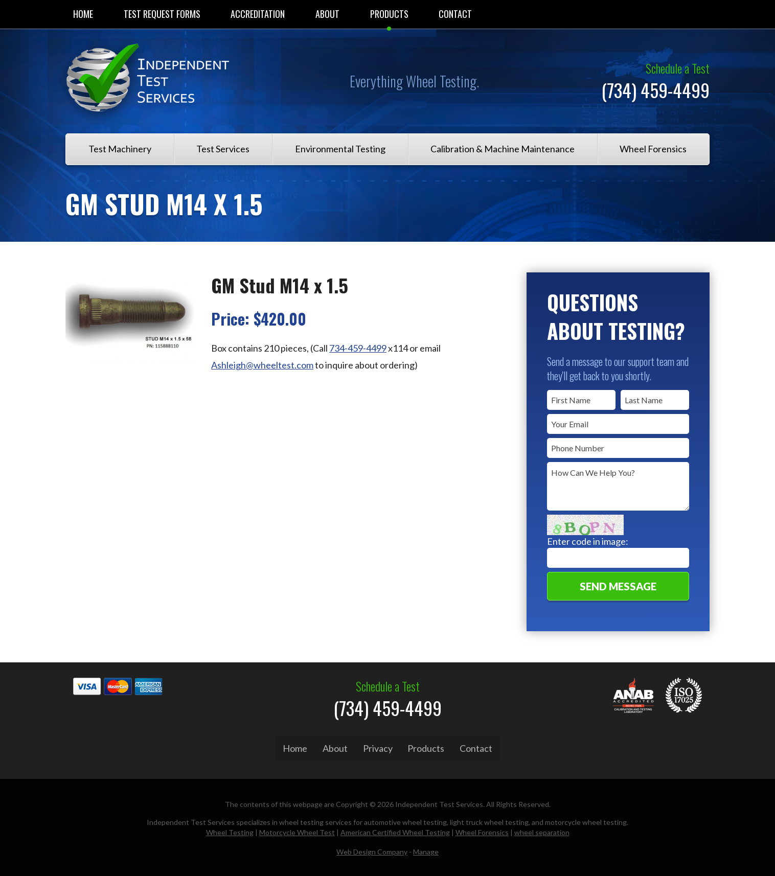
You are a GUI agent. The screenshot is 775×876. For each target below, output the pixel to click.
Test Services (222, 148)
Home (83, 13)
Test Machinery (119, 148)
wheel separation (541, 829)
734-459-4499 (357, 348)
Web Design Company (371, 849)
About (327, 13)
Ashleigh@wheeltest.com (262, 365)
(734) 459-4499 (655, 89)
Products (389, 13)
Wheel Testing (230, 829)
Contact (455, 13)
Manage (426, 849)
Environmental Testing (340, 148)
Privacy (378, 748)
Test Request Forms (162, 13)
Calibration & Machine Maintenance (502, 148)
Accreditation (258, 13)
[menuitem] (83, 14)
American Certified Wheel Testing (395, 829)
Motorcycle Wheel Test (297, 829)
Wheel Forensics (653, 148)
